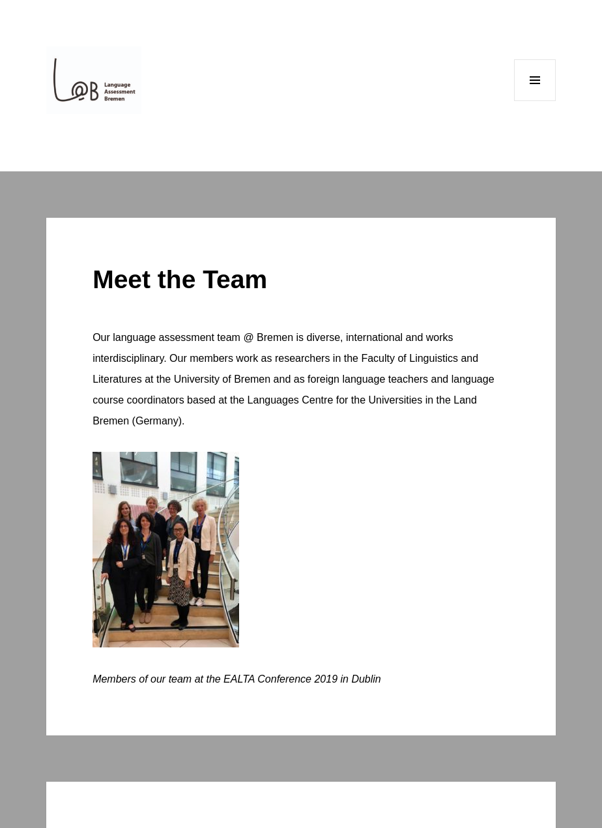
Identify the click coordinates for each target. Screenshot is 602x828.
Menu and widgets (535, 100)
